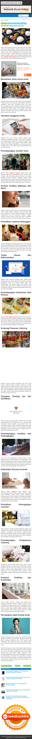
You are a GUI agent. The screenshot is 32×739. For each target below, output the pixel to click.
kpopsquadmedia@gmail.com (20, 737)
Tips (25, 23)
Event (15, 23)
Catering (10, 23)
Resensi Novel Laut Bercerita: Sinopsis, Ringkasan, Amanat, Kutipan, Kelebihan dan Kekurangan (17, 697)
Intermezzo (20, 23)
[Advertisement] (16, 365)
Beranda (17, 665)
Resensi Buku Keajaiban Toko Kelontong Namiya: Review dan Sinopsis (17, 671)
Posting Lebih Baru (6, 665)
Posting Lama (27, 665)
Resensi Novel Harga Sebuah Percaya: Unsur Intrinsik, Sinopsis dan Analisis (18, 678)
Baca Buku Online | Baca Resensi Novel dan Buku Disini (19, 736)
